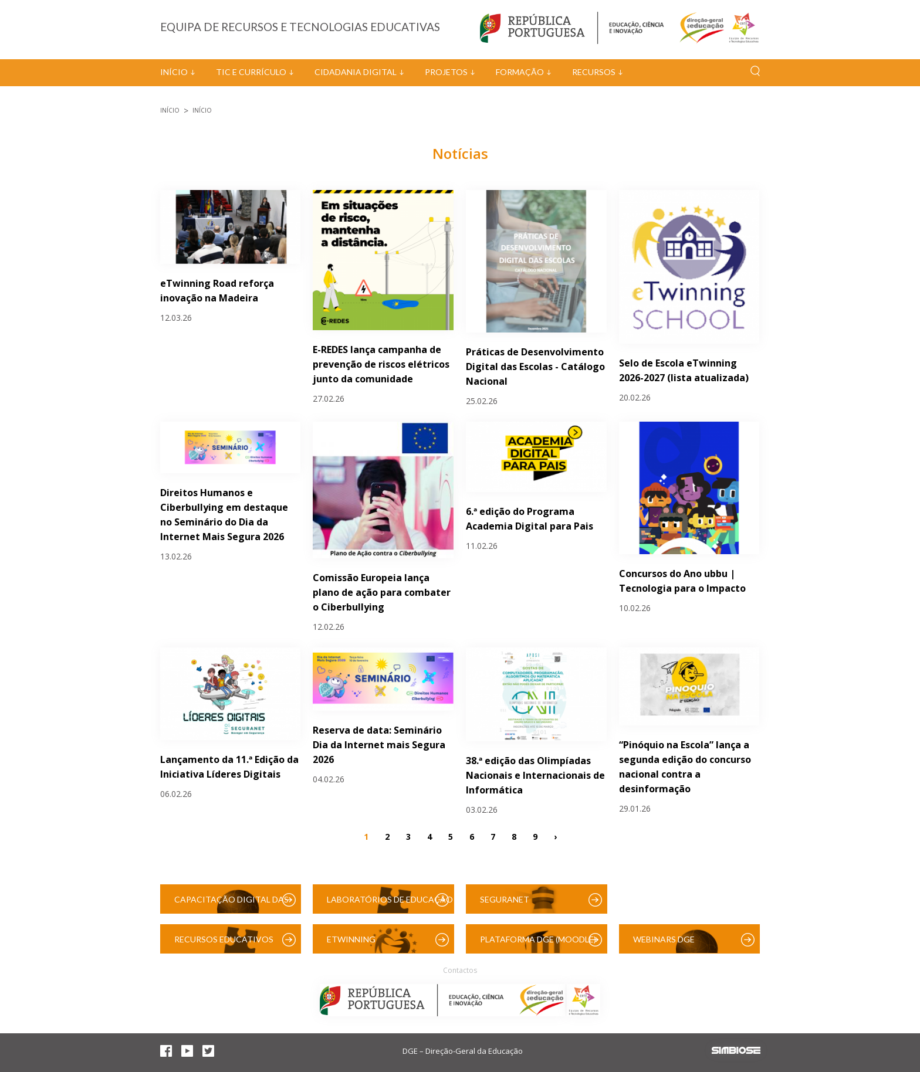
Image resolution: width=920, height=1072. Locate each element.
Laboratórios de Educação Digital (390, 904)
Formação (520, 72)
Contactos (460, 970)
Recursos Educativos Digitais (223, 944)
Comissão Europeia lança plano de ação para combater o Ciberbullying (382, 592)
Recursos (593, 72)
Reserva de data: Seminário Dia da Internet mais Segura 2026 (379, 745)
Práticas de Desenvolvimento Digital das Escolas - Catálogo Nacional (535, 366)
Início (174, 72)
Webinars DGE (664, 939)
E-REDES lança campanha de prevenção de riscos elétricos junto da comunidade (381, 364)
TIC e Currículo (251, 72)
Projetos (446, 72)
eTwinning (351, 939)
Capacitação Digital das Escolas (231, 904)
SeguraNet (504, 899)
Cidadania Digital (355, 72)
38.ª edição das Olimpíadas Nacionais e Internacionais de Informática (535, 775)
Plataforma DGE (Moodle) (538, 939)
